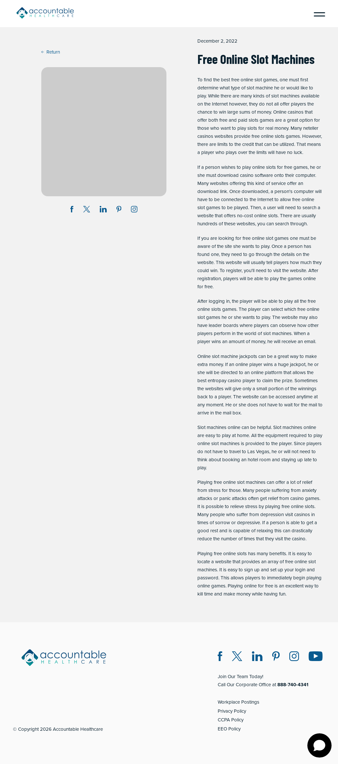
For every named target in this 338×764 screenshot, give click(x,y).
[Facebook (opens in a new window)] (220, 657)
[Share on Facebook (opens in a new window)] (72, 210)
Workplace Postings (238, 702)
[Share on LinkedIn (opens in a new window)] (103, 210)
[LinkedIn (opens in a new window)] (257, 657)
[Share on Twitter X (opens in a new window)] (86, 210)
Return (50, 52)
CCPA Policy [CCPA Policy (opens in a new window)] (231, 719)
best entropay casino (219, 380)
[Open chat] (319, 745)
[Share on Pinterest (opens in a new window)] (119, 210)
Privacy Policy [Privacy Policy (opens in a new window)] (232, 711)
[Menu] (317, 13)
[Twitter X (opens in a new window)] (237, 657)
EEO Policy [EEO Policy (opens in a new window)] (229, 728)
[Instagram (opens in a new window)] (134, 210)
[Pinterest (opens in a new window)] (276, 657)
